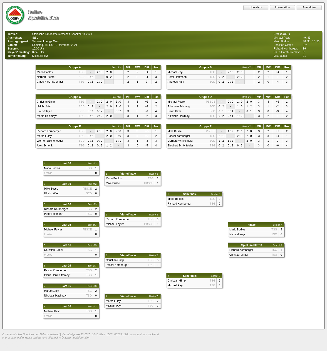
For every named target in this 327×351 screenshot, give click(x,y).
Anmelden (309, 7)
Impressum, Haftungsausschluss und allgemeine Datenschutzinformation (46, 337)
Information (282, 7)
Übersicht (256, 7)
